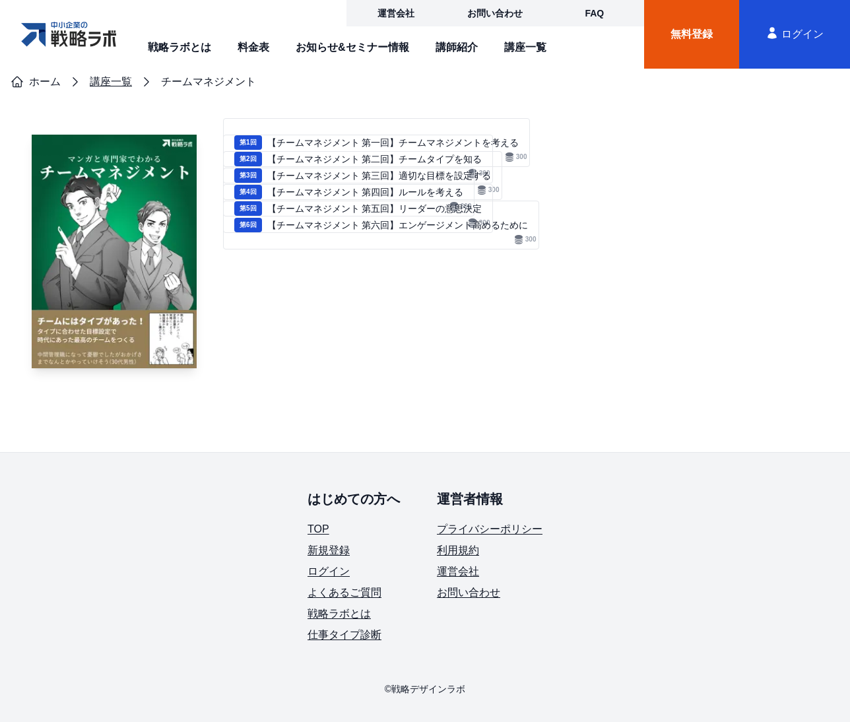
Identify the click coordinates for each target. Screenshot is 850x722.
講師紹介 (457, 47)
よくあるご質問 (344, 592)
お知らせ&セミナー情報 (352, 47)
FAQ (594, 13)
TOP (318, 529)
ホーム (36, 81)
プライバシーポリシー (489, 529)
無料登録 (691, 34)
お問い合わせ (495, 13)
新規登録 (329, 550)
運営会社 (395, 13)
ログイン (795, 33)
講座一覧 (525, 47)
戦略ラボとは (179, 47)
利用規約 (458, 550)
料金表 (253, 47)
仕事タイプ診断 (344, 634)
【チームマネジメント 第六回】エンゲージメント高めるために (385, 232)
